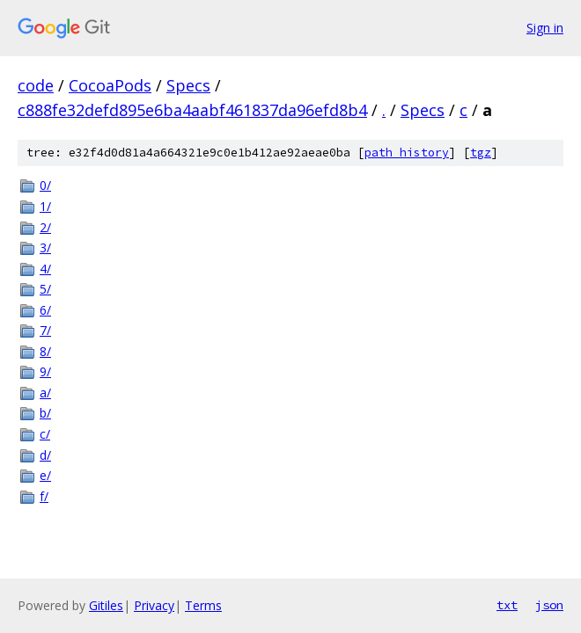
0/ (45, 185)
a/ (45, 392)
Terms (203, 605)
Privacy (154, 605)
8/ (45, 351)
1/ (45, 206)
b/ (45, 412)
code (36, 85)
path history (406, 152)
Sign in (544, 27)
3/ (45, 247)
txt (507, 605)
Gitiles (106, 605)
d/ (45, 455)
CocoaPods (110, 85)
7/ (45, 330)
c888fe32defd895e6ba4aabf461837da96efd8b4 (192, 109)
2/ (45, 227)
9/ (45, 371)
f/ (44, 496)
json (549, 605)
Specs (188, 85)
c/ (45, 434)
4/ (45, 268)
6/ (45, 310)
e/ (45, 475)
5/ (45, 288)
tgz (480, 152)
